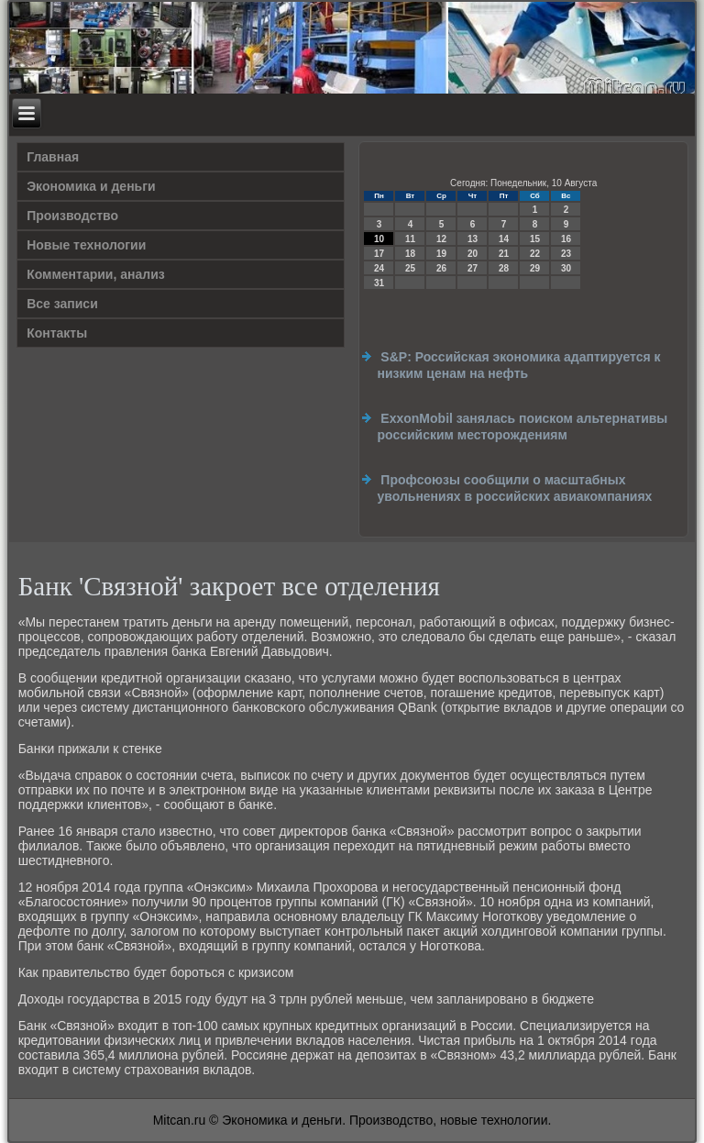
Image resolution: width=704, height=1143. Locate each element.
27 (473, 268)
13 (473, 239)
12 (441, 239)
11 (410, 239)
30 (566, 268)
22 (535, 254)
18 (410, 254)
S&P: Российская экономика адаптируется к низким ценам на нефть (518, 365)
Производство (72, 215)
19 (441, 254)
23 (566, 254)
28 (504, 268)
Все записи (62, 303)
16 (566, 239)
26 (441, 268)
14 (504, 239)
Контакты (57, 333)
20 (473, 254)
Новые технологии (86, 245)
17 (379, 254)
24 (379, 268)
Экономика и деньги (91, 186)
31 (379, 283)
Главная (53, 157)
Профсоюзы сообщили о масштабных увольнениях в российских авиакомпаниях (514, 488)
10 (379, 239)
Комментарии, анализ (96, 274)
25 (410, 268)
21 (504, 254)
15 (535, 239)
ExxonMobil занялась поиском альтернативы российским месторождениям (522, 426)
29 (535, 268)
